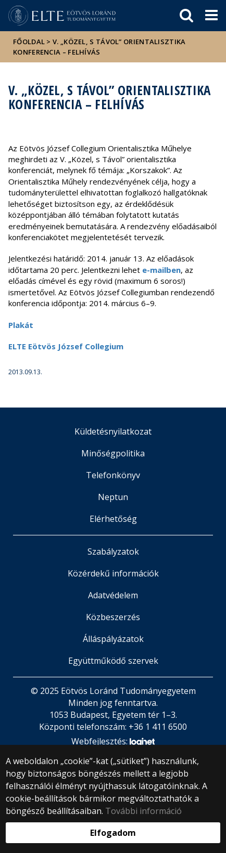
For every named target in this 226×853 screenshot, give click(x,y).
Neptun (113, 497)
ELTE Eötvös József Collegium (65, 346)
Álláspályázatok (113, 639)
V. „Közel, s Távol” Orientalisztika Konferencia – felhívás (99, 47)
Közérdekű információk (113, 573)
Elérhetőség (113, 518)
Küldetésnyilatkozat (113, 431)
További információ (143, 811)
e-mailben (161, 270)
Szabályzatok (113, 551)
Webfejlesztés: (113, 742)
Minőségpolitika (113, 453)
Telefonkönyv (113, 475)
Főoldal (29, 41)
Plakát (20, 325)
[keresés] (186, 15)
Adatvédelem (113, 595)
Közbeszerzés (113, 617)
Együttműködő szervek (113, 660)
